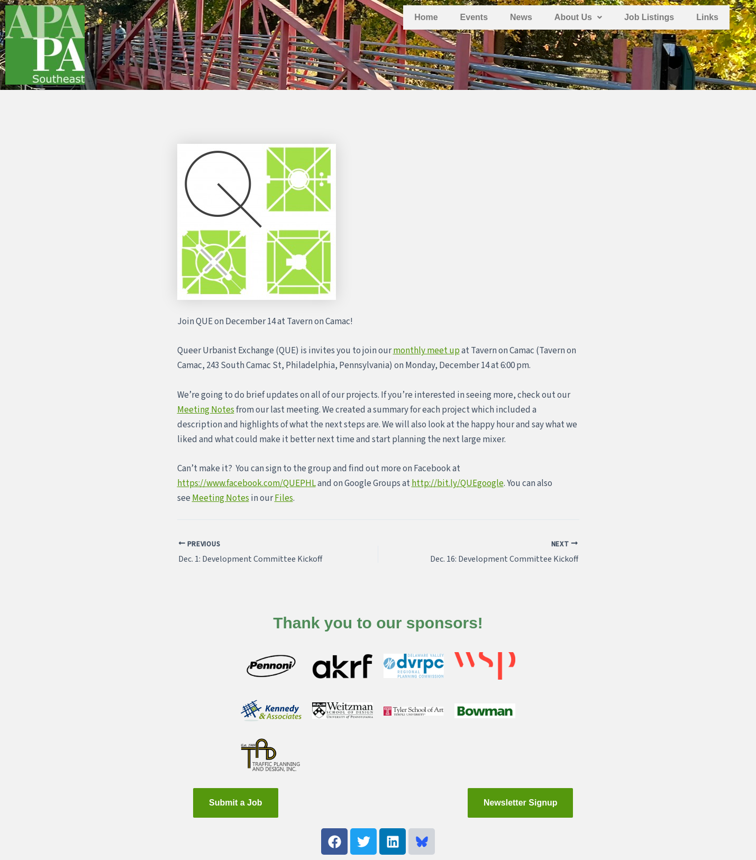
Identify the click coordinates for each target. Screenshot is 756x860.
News (521, 17)
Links (707, 17)
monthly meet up (426, 350)
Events (474, 17)
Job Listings (649, 17)
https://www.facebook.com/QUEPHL (246, 483)
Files (284, 498)
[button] (578, 17)
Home (426, 17)
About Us (578, 17)
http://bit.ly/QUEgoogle (458, 483)
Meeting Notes (205, 410)
